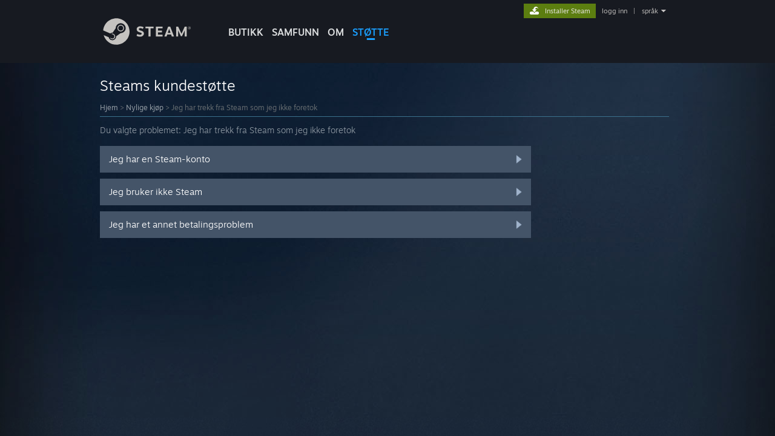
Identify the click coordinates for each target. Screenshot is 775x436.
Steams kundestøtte (168, 85)
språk (650, 11)
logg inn (614, 11)
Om (336, 32)
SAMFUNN (295, 32)
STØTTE (370, 32)
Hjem (109, 107)
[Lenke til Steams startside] (156, 41)
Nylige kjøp (144, 107)
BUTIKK (245, 32)
